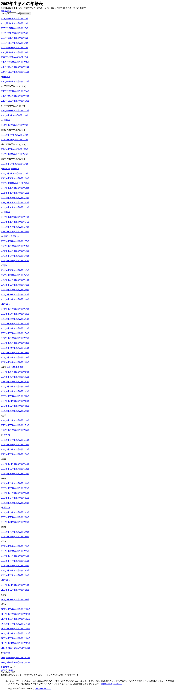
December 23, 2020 (43, 688)
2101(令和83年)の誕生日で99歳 (15, 599)
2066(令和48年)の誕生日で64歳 (15, 386)
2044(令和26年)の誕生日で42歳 (15, 270)
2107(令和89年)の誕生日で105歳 (15, 633)
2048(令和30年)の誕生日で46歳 (15, 290)
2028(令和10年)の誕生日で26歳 (15, 178)
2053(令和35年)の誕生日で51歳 (15, 319)
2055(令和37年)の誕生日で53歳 (15, 328)
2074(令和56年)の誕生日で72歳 (15, 430)
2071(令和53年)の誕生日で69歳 (15, 411)
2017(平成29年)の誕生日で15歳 (15, 96)
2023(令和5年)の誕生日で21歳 (14, 139)
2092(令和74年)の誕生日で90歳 (15, 546)
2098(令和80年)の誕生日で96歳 (15, 575)
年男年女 (6, 77)
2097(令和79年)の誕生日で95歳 (15, 570)
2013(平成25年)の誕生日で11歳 (15, 67)
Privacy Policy (7, 670)
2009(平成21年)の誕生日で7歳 (14, 47)
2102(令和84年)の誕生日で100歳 (15, 609)
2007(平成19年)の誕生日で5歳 (14, 38)
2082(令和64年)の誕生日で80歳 (15, 483)
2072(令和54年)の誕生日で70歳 (15, 420)
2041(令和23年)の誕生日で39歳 (15, 251)
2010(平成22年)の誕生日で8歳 (14, 52)
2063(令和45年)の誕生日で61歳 (15, 372)
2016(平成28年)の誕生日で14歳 (15, 91)
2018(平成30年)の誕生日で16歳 (15, 101)
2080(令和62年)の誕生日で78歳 (15, 469)
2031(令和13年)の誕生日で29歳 (15, 193)
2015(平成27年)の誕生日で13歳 (15, 81)
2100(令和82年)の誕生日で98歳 (15, 590)
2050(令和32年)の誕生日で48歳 (15, 299)
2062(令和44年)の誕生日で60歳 (15, 362)
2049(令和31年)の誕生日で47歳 (15, 294)
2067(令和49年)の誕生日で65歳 (15, 391)
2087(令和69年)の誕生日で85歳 (15, 512)
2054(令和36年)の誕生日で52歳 (15, 323)
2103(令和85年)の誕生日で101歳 (15, 614)
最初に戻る (6, 11)
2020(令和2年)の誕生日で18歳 (14, 115)
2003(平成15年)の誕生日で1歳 (14, 18)
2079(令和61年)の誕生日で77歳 (15, 464)
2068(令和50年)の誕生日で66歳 (15, 396)
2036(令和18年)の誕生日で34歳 (15, 222)
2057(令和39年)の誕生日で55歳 (15, 338)
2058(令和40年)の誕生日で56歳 (15, 343)
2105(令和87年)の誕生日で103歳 (15, 624)
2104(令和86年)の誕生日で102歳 (15, 619)
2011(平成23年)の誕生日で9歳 (14, 57)
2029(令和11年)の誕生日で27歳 (15, 183)
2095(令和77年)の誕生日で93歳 (15, 561)
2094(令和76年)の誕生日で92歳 (15, 556)
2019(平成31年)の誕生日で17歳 (15, 110)
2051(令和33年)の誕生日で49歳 (15, 309)
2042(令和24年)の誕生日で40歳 (15, 256)
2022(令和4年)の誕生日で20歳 (14, 135)
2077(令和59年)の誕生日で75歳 (15, 449)
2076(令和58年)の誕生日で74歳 (15, 444)
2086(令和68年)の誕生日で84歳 (15, 503)
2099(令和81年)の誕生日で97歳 (15, 585)
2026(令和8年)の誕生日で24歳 (14, 164)
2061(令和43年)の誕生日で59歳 (15, 357)
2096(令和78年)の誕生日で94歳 (15, 566)
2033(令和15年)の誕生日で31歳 (15, 202)
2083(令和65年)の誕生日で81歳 (15, 488)
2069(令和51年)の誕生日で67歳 (15, 401)
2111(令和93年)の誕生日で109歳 (15, 657)
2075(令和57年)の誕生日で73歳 (15, 440)
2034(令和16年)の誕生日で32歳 (15, 207)
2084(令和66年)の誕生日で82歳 (15, 493)
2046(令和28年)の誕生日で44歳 (15, 280)
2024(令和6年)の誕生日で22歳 (14, 149)
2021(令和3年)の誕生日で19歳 (14, 125)
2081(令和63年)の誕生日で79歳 (15, 474)
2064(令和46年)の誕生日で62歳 (15, 377)
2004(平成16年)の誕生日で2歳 (14, 23)
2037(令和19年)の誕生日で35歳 (15, 227)
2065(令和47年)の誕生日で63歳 (15, 382)
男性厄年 (6, 168)
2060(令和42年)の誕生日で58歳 (15, 352)
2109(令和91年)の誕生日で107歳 (15, 643)
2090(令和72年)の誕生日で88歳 (15, 532)
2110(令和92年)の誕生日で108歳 (15, 648)
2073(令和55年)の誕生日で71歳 (15, 425)
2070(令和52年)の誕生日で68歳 (15, 406)
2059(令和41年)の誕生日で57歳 (15, 348)
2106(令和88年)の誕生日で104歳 (15, 628)
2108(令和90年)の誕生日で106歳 (15, 638)
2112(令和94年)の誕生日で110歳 (15, 662)
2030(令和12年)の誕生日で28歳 (15, 188)
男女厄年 (11, 367)
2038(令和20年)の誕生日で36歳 (15, 231)
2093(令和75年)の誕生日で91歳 (15, 551)
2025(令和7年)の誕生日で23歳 (14, 154)
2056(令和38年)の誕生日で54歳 (15, 333)
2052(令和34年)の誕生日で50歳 (15, 314)
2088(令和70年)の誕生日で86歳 (15, 517)
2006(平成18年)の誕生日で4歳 (14, 33)
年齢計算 (5, 667)
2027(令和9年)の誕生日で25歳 (14, 173)
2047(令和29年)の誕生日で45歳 (15, 285)
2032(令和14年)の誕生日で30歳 (15, 198)
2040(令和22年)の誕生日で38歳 (15, 246)
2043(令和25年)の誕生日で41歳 (15, 260)
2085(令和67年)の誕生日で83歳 (15, 498)
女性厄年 (6, 120)
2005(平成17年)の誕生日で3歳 (14, 28)
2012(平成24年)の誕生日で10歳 (15, 62)
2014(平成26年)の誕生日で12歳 (15, 72)
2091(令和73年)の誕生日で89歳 (15, 536)
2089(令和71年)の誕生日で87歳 (15, 522)
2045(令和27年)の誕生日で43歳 (15, 275)
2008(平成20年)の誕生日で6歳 (14, 43)
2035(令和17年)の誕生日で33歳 (15, 217)
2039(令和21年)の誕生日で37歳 (15, 241)
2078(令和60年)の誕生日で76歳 (15, 454)
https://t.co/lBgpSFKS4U (111, 684)
